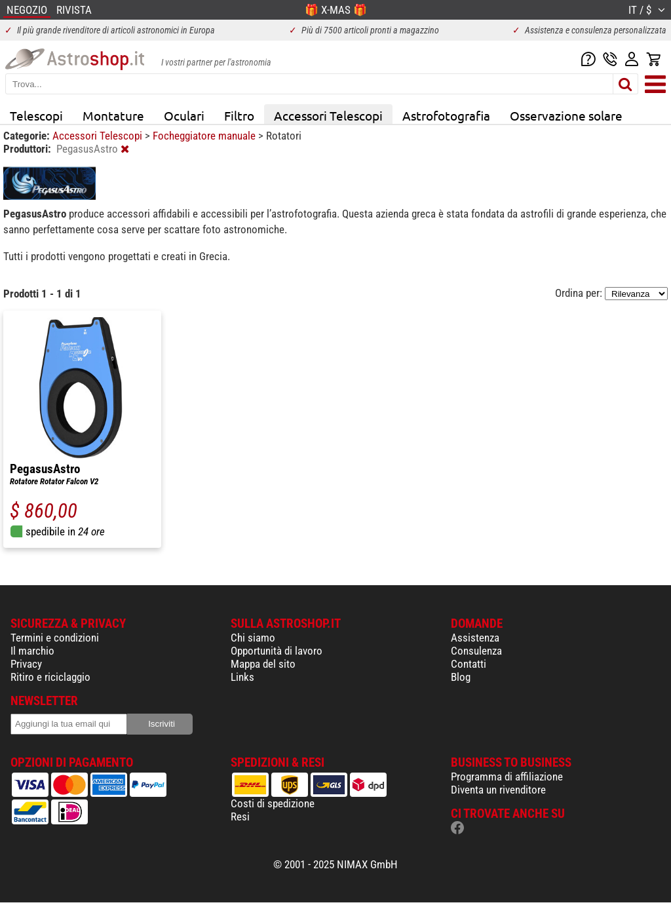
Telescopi (36, 115)
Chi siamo (253, 637)
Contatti (468, 663)
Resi (240, 816)
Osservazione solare (566, 115)
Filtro (239, 115)
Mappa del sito (263, 663)
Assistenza (475, 637)
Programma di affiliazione (507, 776)
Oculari (184, 115)
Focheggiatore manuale (205, 135)
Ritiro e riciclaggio (50, 676)
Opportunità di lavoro (276, 650)
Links (242, 676)
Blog (460, 676)
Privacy (26, 663)
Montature (113, 115)
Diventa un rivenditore (498, 789)
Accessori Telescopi (328, 115)
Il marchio (32, 650)
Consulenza (476, 650)
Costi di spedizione (273, 803)
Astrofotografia (446, 115)
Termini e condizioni (54, 637)
